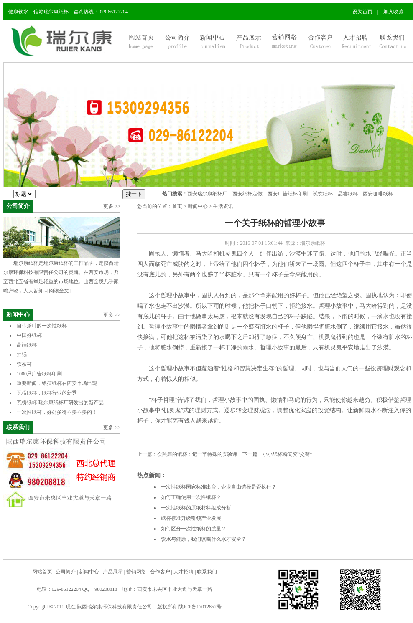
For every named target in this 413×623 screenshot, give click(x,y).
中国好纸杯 (29, 335)
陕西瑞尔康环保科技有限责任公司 (114, 607)
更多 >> (111, 206)
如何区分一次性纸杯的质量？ (193, 529)
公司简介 (18, 206)
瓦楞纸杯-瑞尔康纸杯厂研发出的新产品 (60, 402)
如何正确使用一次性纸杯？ (191, 497)
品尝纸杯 (348, 194)
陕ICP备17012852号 (200, 607)
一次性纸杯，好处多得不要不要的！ (57, 412)
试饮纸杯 (323, 194)
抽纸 (22, 354)
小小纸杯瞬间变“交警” (287, 454)
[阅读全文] (59, 291)
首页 (177, 206)
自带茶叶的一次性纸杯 (42, 326)
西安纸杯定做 (247, 194)
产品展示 (113, 572)
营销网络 (136, 572)
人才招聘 (183, 572)
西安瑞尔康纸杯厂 (207, 194)
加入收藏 (393, 12)
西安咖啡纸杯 (378, 194)
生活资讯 (223, 206)
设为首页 (362, 12)
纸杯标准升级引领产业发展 (191, 518)
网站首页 (42, 572)
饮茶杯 (24, 364)
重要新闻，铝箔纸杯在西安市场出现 (57, 383)
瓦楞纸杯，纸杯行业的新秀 (47, 393)
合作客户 (160, 572)
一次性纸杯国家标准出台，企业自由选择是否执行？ (218, 487)
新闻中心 (18, 315)
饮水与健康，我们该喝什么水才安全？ (203, 539)
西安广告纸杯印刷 (288, 194)
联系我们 (18, 427)
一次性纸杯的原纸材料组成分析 (196, 508)
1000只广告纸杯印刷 (45, 374)
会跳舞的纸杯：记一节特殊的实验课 (197, 454)
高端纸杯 (27, 345)
